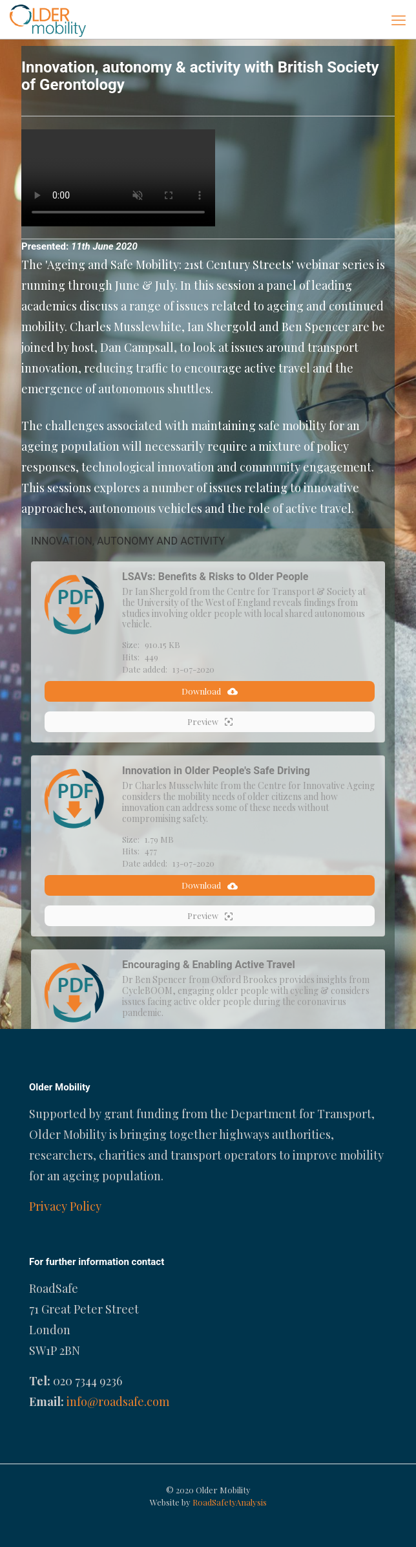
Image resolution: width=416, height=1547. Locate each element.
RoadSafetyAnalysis (229, 1502)
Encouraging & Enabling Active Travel (208, 964)
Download (210, 691)
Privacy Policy (65, 1206)
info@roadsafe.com (118, 1401)
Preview (210, 722)
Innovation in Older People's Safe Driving (216, 770)
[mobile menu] (399, 19)
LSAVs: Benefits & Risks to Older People (215, 576)
